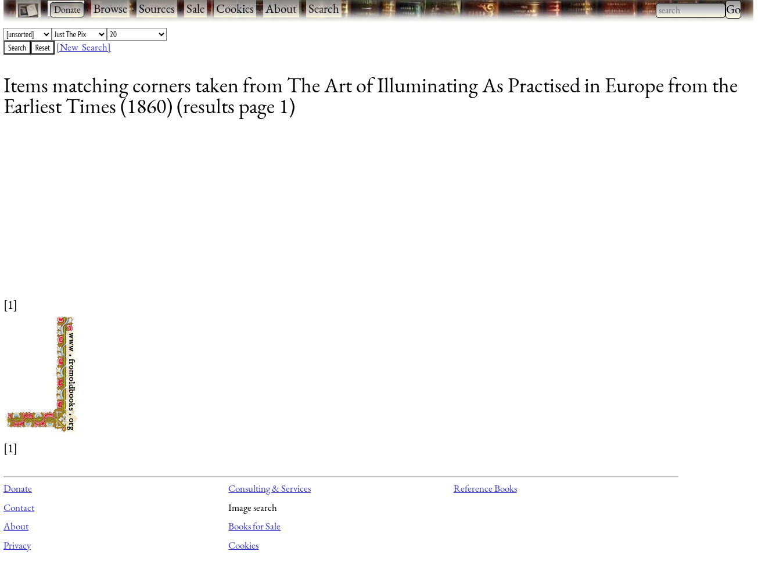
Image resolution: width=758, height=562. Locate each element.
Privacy (17, 545)
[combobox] (690, 10)
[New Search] (83, 47)
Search (323, 8)
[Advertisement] (351, 215)
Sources (157, 8)
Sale (195, 8)
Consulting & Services (269, 488)
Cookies (235, 8)
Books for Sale (254, 526)
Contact (18, 507)
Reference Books (485, 488)
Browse (110, 8)
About (281, 8)
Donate (17, 488)
